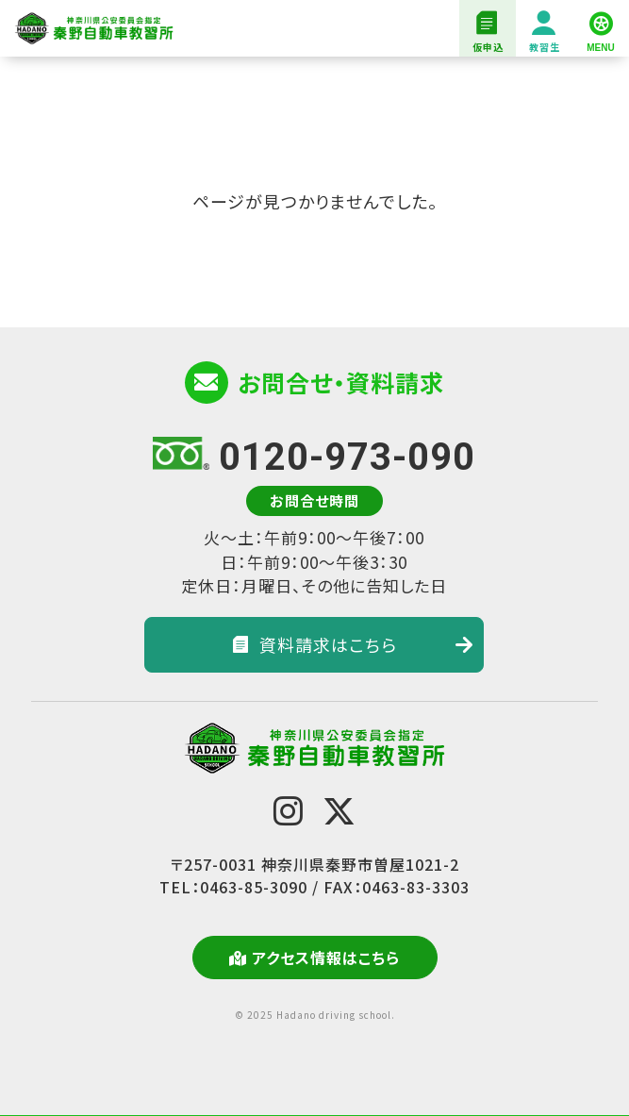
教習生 (544, 32)
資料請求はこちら (353, 644)
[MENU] (600, 28)
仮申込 (487, 32)
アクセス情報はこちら (314, 957)
